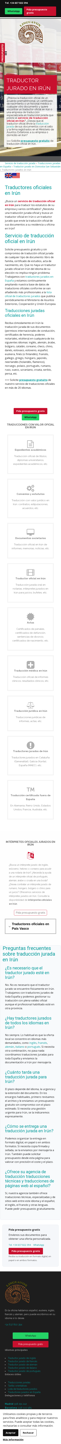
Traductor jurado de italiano (22, 1368)
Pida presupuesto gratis (37, 11)
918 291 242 (20, 1404)
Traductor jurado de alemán (22, 1364)
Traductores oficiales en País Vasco (30, 926)
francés (42, 1043)
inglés (33, 1043)
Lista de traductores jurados (22, 1389)
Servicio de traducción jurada (20, 163)
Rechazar (28, 1432)
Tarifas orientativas (17, 1385)
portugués (33, 1046)
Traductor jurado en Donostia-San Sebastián (37, 166)
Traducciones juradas (19, 1382)
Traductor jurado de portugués (24, 1371)
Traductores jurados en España (24, 1392)
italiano (19, 1046)
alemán (9, 1046)
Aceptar (11, 1432)
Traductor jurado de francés (22, 1361)
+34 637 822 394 (13, 1324)
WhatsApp (13, 11)
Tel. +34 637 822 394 (16, 2)
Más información (13, 1439)
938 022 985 (25, 1407)
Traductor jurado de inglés (22, 1358)
